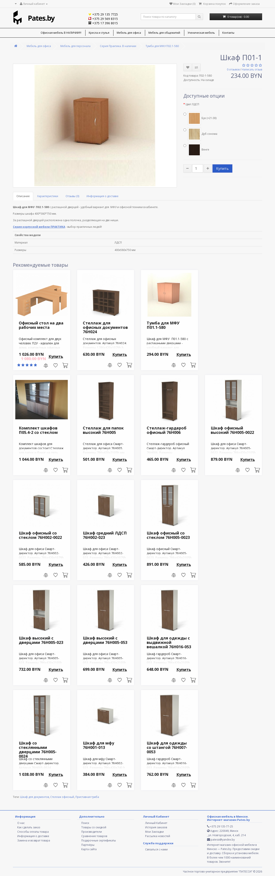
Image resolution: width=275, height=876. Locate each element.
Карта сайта (89, 849)
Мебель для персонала (75, 46)
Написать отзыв (252, 69)
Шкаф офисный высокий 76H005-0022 (232, 430)
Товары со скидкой (93, 827)
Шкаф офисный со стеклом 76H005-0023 (168, 535)
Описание (23, 196)
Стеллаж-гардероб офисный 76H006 (166, 430)
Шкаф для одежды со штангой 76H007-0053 (167, 747)
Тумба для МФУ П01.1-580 (163, 325)
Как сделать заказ (28, 827)
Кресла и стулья (99, 33)
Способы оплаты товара (33, 832)
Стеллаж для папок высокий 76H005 (103, 430)
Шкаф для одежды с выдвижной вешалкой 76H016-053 (169, 642)
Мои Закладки (154, 832)
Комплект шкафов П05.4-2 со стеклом (38, 430)
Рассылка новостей (157, 836)
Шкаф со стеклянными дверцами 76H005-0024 (38, 749)
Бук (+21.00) (199, 118)
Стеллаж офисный (62, 797)
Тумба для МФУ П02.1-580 (162, 46)
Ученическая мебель (201, 33)
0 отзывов (233, 69)
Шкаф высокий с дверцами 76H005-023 (41, 640)
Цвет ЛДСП (192, 104)
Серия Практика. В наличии (118, 46)
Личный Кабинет (156, 823)
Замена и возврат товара (33, 840)
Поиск (85, 823)
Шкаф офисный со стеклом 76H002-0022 (40, 535)
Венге (196, 149)
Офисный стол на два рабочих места (41, 325)
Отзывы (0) (72, 196)
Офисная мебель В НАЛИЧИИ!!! (61, 33)
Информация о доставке (102, 196)
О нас (21, 823)
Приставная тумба (87, 797)
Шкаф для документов (34, 797)
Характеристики (47, 196)
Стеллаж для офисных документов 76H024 (105, 327)
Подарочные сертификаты (98, 840)
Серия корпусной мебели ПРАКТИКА (39, 227)
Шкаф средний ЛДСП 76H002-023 (105, 535)
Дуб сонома (200, 134)
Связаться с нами (156, 849)
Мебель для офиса (129, 33)
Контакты (228, 33)
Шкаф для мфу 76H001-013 (98, 745)
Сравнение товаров (94, 836)
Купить (222, 168)
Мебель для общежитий (164, 33)
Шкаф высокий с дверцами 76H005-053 (105, 640)
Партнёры (87, 845)
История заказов (156, 827)
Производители (91, 832)
